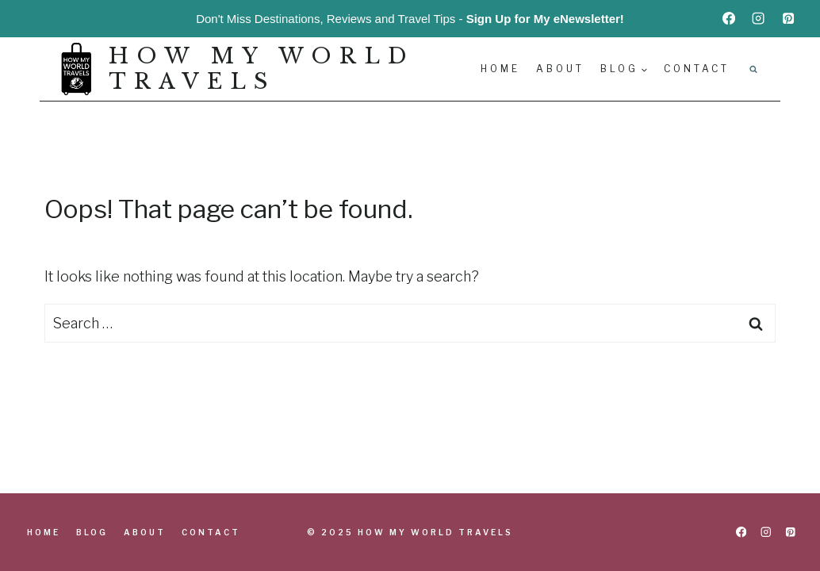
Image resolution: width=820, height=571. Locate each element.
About (560, 69)
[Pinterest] (788, 18)
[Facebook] (728, 18)
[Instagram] (758, 18)
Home (500, 69)
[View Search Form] (753, 69)
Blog (92, 532)
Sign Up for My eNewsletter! (545, 18)
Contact (697, 69)
